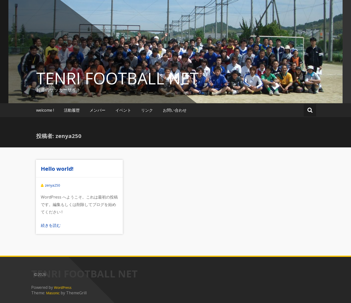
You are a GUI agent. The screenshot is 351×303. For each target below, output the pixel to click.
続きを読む (51, 225)
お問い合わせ (175, 110)
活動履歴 (72, 110)
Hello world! (57, 168)
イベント (123, 110)
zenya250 (52, 185)
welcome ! (45, 110)
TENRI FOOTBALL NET (117, 78)
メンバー (97, 110)
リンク (147, 110)
